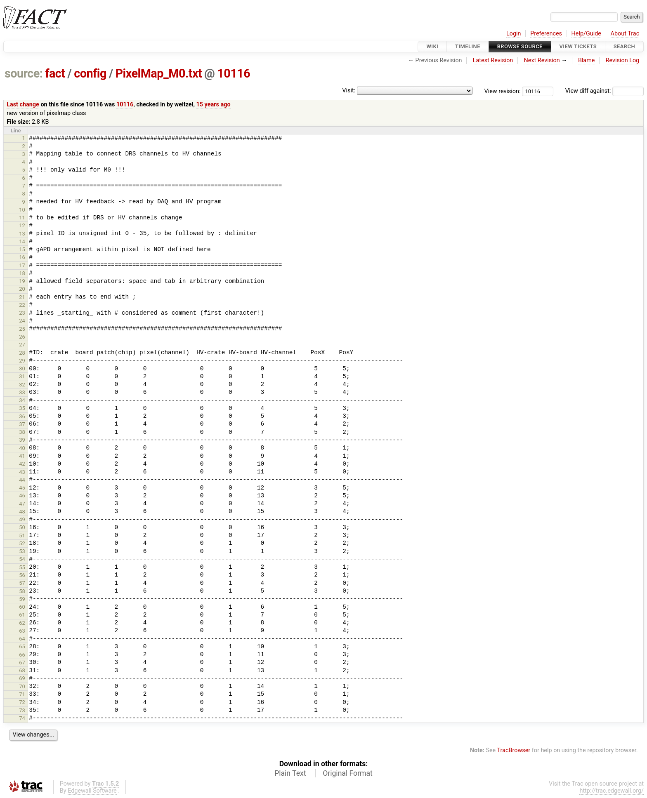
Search (624, 46)
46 (22, 495)
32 (22, 384)
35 (22, 408)
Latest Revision (493, 60)
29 (22, 361)
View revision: (502, 90)
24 (22, 321)
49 (22, 519)
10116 (233, 73)
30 (22, 368)
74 (22, 718)
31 (22, 376)
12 (22, 225)
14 (22, 241)
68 (22, 670)
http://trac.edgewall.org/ (611, 790)
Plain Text (290, 773)
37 (22, 424)
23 (22, 313)
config (90, 73)
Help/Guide (586, 33)
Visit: (348, 90)
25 (22, 329)
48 (22, 511)
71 (22, 694)
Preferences (546, 33)
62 (22, 623)
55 (22, 567)
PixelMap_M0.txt (159, 73)
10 (22, 210)
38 (22, 432)
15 (22, 249)
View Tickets (578, 46)
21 (22, 297)
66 (22, 655)
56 (22, 575)
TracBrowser (514, 750)
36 (22, 416)
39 (22, 440)
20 (22, 289)
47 (22, 504)
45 (22, 488)
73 (22, 710)
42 (22, 464)
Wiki (432, 46)
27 (22, 344)
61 (22, 615)
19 (22, 281)
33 (22, 392)
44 (22, 480)
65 (22, 646)
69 (22, 678)
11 (22, 217)
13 (22, 234)
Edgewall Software (92, 790)
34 (22, 400)
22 (22, 305)
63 (22, 631)
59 (22, 599)
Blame (586, 60)
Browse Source (520, 46)
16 (22, 257)
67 (22, 662)
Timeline (467, 46)
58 (22, 591)
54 (22, 559)
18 (22, 273)
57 (22, 583)
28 (22, 353)
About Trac (625, 33)
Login (513, 33)
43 (22, 472)
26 (22, 337)
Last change (23, 104)
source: (24, 73)
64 (22, 639)
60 (22, 607)
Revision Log (623, 60)
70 (22, 686)
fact (55, 73)
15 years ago (213, 104)
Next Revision (542, 60)
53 (22, 551)
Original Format (348, 773)
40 (22, 448)
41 (22, 456)
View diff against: (604, 90)
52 (22, 543)
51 (22, 535)
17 (22, 265)
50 (22, 527)
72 (22, 702)
